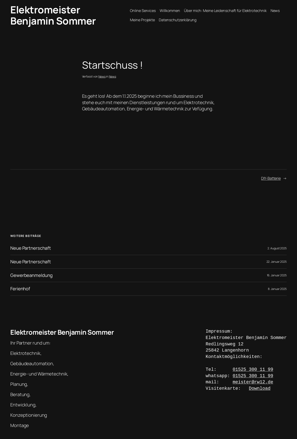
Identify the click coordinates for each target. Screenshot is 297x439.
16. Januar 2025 (277, 275)
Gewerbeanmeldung (31, 275)
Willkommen (170, 10)
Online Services (143, 10)
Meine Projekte (142, 19)
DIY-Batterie (271, 178)
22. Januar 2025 (276, 262)
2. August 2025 (277, 248)
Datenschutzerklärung (178, 19)
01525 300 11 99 (253, 370)
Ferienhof (20, 288)
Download (260, 389)
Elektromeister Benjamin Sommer (53, 15)
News (275, 10)
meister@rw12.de (253, 382)
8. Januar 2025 (277, 289)
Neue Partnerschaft (30, 248)
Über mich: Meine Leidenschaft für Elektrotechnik (225, 10)
